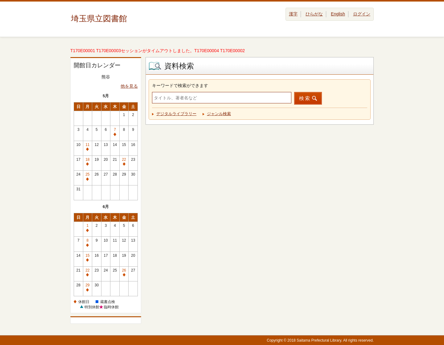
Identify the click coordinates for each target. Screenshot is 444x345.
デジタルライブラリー (176, 113)
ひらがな (314, 13)
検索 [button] (305, 98)
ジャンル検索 (219, 113)
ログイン (361, 13)
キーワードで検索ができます (180, 85)
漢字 (293, 13)
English (338, 13)
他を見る (129, 86)
